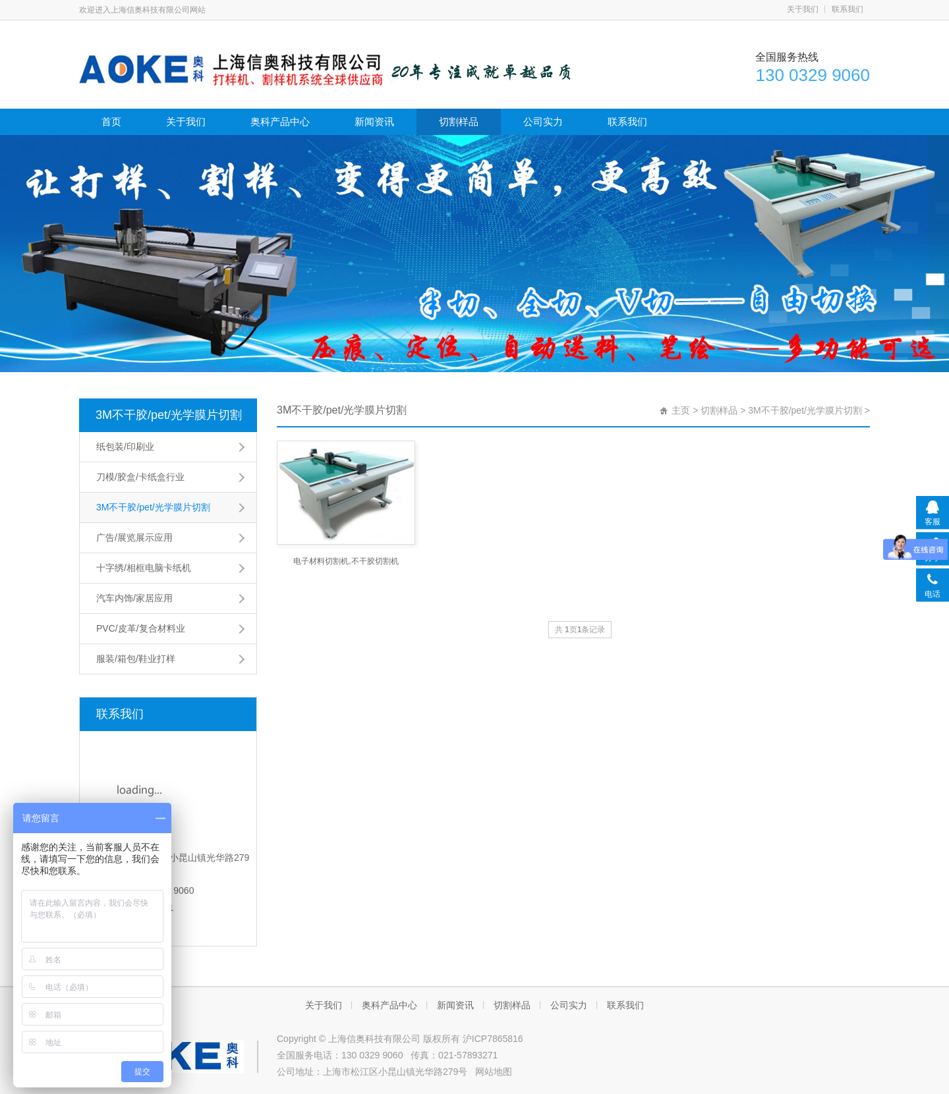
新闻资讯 (374, 121)
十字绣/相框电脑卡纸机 (143, 567)
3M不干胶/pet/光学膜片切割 (169, 415)
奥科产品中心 (280, 121)
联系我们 (847, 9)
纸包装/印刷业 (125, 446)
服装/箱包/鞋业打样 (135, 658)
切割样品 (458, 121)
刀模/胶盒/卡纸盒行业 (140, 477)
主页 (681, 410)
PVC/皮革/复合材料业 (140, 628)
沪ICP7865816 (493, 1038)
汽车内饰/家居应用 (134, 598)
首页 (111, 121)
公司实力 (543, 121)
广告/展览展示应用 (134, 537)
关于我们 (803, 9)
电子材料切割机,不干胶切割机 (345, 561)
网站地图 (493, 1071)
